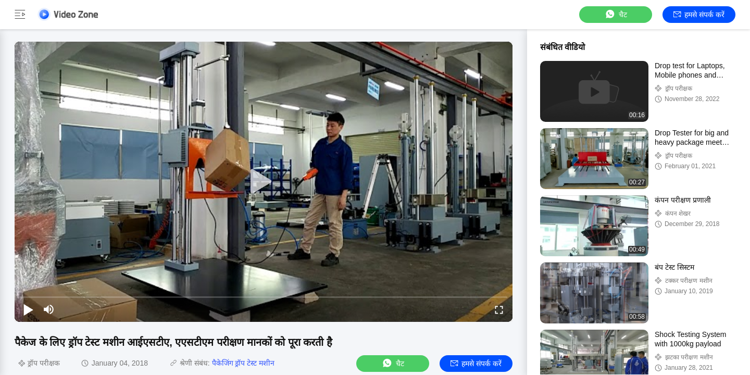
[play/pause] (28, 309)
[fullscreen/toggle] (499, 309)
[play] (264, 182)
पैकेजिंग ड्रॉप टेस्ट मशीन (243, 363)
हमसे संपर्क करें (698, 14)
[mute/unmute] (49, 309)
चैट (615, 14)
